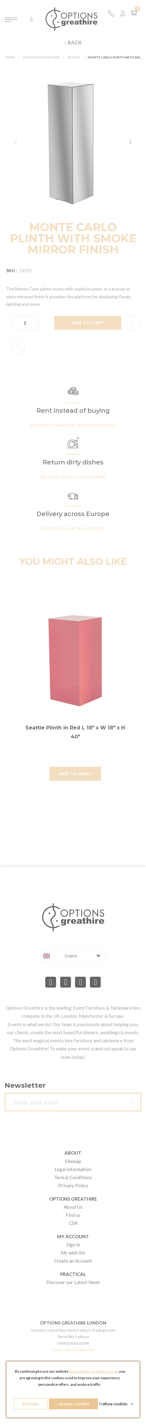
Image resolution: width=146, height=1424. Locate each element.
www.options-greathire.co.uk (93, 1371)
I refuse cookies (116, 1403)
